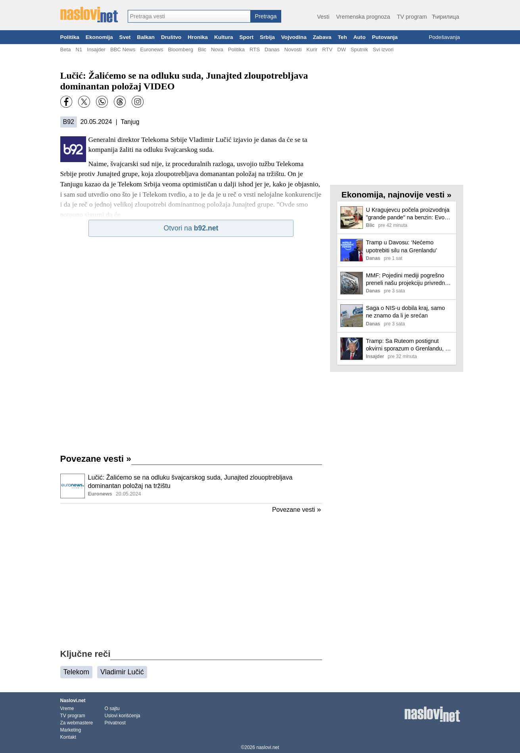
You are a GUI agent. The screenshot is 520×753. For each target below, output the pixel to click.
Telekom (76, 672)
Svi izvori (383, 49)
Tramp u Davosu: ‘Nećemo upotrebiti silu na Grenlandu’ (401, 246)
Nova (217, 49)
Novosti (293, 49)
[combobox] (189, 16)
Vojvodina (294, 37)
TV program (412, 17)
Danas (272, 49)
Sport (246, 37)
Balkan (146, 37)
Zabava (322, 37)
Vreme (67, 708)
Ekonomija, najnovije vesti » (396, 194)
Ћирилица (445, 17)
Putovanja (385, 37)
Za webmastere (76, 723)
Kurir (312, 49)
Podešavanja (444, 37)
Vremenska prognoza (363, 17)
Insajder (96, 49)
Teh (342, 37)
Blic (202, 49)
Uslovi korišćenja (122, 715)
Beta (65, 49)
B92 (68, 121)
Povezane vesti (95, 459)
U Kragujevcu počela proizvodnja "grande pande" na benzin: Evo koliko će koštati (407, 214)
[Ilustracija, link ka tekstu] (72, 487)
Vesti (323, 17)
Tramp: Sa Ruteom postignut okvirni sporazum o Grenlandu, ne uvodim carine (409, 345)
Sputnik (359, 49)
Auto (359, 37)
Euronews (151, 49)
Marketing (70, 730)
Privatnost (115, 723)
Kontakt (68, 737)
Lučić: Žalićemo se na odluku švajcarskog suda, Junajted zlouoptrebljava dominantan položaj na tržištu (190, 481)
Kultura (223, 37)
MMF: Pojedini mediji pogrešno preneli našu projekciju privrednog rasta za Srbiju (408, 279)
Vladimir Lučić (122, 672)
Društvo (171, 37)
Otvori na (191, 228)
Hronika (198, 37)
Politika (69, 37)
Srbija (267, 37)
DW (341, 49)
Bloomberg (180, 49)
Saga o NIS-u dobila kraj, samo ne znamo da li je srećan (405, 312)
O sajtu (112, 708)
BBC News (122, 49)
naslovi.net (267, 747)
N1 (78, 49)
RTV (327, 49)
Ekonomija (99, 37)
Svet (125, 37)
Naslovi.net (73, 700)
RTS (254, 49)
